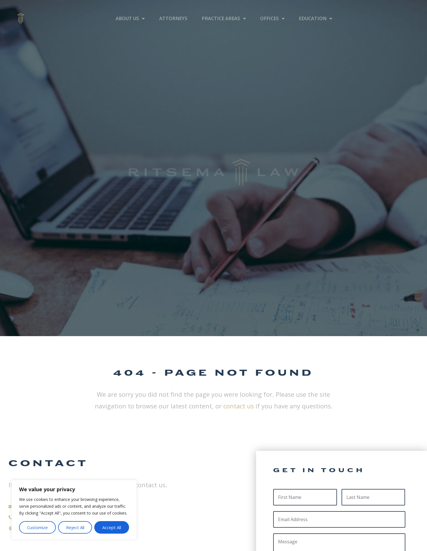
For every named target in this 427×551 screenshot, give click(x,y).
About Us (130, 11)
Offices (272, 11)
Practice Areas (224, 11)
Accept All (111, 527)
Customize (37, 527)
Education (315, 11)
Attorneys (173, 10)
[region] (74, 510)
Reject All (75, 527)
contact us (238, 406)
